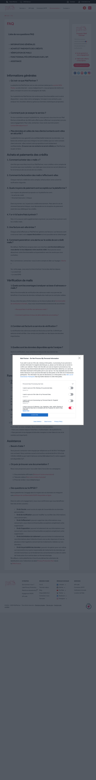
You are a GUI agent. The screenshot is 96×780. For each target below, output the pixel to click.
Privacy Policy (58, 421)
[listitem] (48, 384)
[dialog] (48, 390)
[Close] (80, 358)
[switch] (71, 388)
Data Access (47, 421)
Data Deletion (37, 421)
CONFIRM (34, 415)
